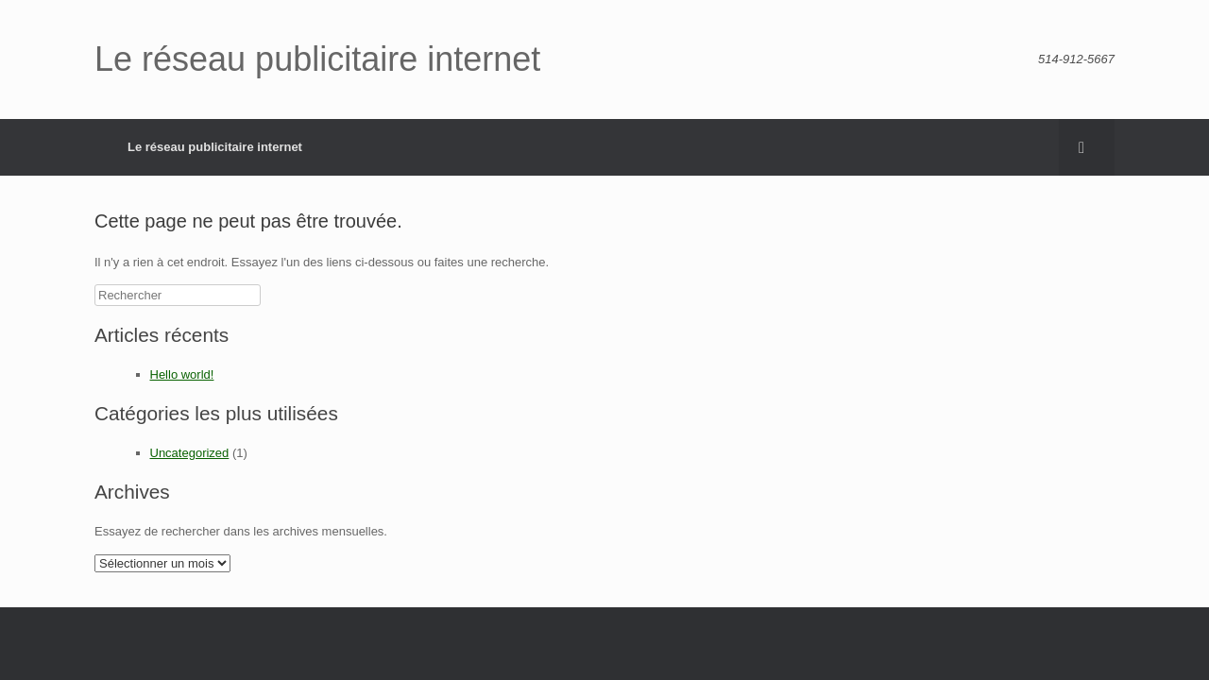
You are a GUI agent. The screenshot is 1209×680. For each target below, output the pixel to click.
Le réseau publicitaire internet (215, 147)
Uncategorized (190, 453)
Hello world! (182, 374)
